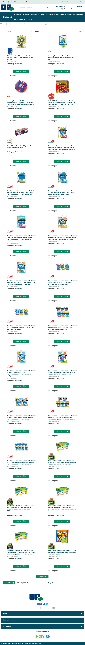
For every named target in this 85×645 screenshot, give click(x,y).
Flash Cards (18, 64)
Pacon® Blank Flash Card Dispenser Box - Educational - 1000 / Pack (20, 146)
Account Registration (76, 2)
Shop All (8, 17)
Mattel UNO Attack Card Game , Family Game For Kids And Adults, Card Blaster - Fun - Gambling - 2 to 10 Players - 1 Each (61, 102)
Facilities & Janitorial (29, 14)
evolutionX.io (37, 643)
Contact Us (25, 2)
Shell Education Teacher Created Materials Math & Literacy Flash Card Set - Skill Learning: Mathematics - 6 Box (62, 327)
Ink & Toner (28, 20)
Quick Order (65, 2)
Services (17, 14)
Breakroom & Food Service (74, 14)
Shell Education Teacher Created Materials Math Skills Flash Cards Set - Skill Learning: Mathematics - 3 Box (21, 327)
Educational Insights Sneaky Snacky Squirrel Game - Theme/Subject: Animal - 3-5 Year (20, 57)
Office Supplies (59, 14)
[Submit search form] (39, 8)
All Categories (12, 24)
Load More (42, 577)
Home (3, 24)
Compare (11, 76)
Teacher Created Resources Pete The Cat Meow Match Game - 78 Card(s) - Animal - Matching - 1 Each (62, 552)
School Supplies (24, 24)
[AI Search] (46, 8)
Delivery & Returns (15, 2)
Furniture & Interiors (45, 14)
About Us (5, 2)
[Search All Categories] (32, 8)
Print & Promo (18, 20)
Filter (80, 32)
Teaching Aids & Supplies (41, 24)
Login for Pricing (21, 71)
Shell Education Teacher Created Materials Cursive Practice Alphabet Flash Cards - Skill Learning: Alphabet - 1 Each (62, 192)
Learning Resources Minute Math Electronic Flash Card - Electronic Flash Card (61, 57)
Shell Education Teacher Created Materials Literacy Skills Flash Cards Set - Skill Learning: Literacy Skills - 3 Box (62, 282)
